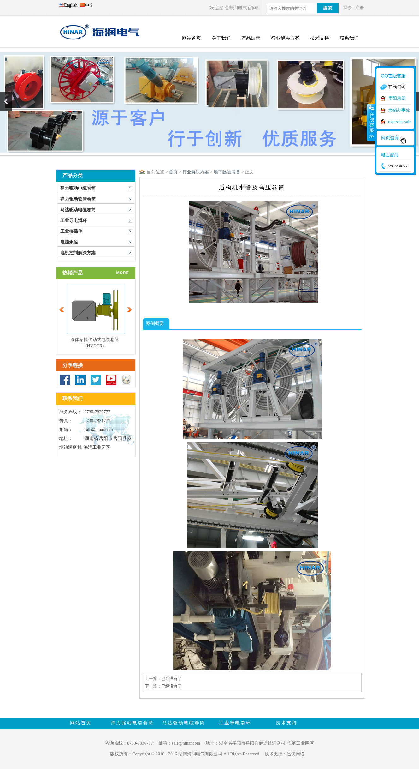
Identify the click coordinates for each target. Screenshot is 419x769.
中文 (87, 5)
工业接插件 (71, 231)
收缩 (371, 122)
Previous (6, 101)
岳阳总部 (397, 98)
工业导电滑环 (73, 220)
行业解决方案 (195, 172)
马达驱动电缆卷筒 (78, 209)
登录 (347, 7)
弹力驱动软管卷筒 (78, 199)
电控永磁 (69, 242)
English (68, 5)
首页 (173, 172)
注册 (359, 7)
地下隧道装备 (227, 172)
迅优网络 (295, 754)
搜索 (328, 8)
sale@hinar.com (99, 429)
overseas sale (399, 121)
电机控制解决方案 (78, 252)
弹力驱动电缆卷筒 (78, 188)
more (122, 273)
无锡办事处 (399, 110)
